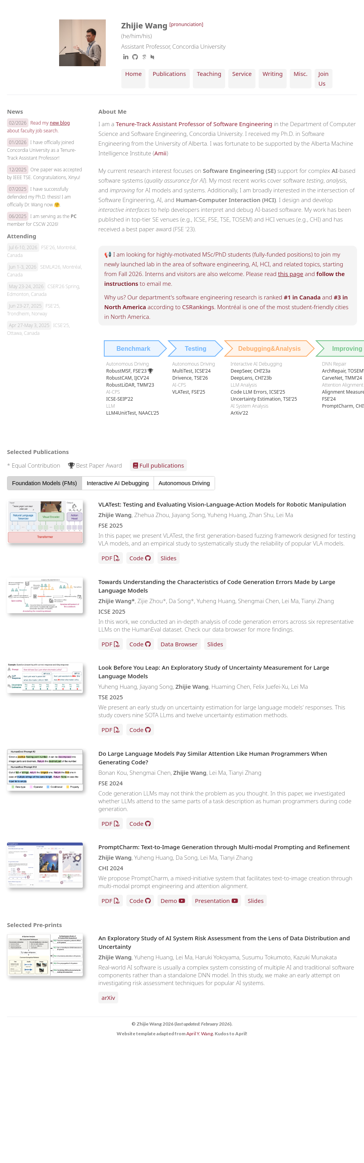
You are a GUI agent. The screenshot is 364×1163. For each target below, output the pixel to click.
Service (242, 73)
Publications (169, 73)
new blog (60, 123)
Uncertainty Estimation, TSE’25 (264, 399)
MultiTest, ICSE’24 (191, 371)
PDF (107, 558)
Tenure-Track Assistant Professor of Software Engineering (194, 124)
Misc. (301, 73)
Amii (160, 153)
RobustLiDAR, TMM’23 (130, 385)
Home (133, 73)
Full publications (158, 465)
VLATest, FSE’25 (188, 392)
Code (137, 558)
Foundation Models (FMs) (44, 483)
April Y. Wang (199, 1033)
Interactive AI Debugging (118, 483)
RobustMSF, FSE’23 (129, 371)
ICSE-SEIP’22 (119, 399)
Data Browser (179, 644)
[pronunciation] (186, 24)
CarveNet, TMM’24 (342, 378)
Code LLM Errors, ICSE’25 (258, 392)
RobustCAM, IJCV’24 (127, 378)
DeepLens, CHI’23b (251, 378)
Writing (272, 73)
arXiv (108, 997)
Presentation (212, 900)
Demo (169, 900)
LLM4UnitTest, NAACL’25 (132, 413)
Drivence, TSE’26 (190, 378)
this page (290, 274)
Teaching (209, 73)
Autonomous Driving (184, 483)
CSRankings (198, 307)
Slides (169, 558)
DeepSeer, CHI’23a (250, 371)
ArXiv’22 (239, 413)
